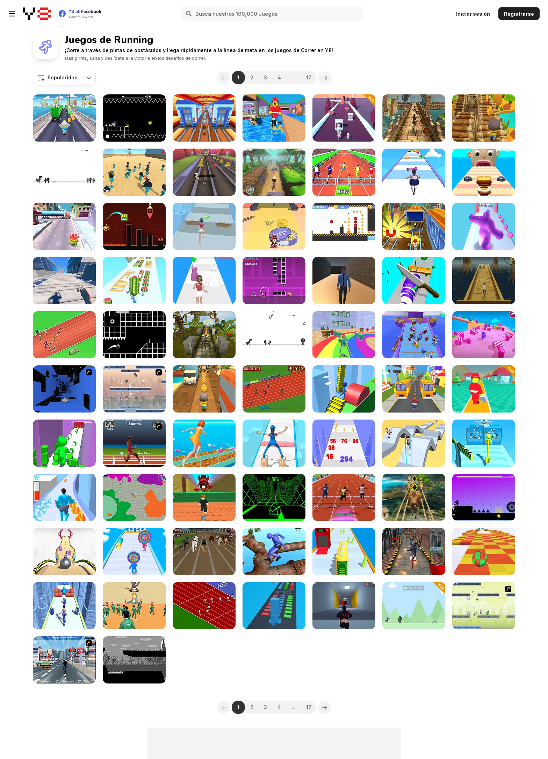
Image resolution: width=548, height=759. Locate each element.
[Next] (324, 77)
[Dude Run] (274, 172)
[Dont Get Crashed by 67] (204, 497)
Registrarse (519, 14)
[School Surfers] (413, 389)
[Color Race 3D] (64, 443)
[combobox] (64, 77)
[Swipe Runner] (413, 443)
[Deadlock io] (134, 497)
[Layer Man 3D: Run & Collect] (134, 551)
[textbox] (64, 77)
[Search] (189, 13)
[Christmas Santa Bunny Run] (413, 551)
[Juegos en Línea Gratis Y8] (36, 13)
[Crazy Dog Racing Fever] (204, 551)
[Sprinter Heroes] (64, 334)
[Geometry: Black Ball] (134, 118)
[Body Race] (413, 172)
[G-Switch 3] (483, 605)
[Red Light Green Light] (134, 605)
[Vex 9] (343, 226)
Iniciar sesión (473, 14)
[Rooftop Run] (64, 280)
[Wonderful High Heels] (64, 605)
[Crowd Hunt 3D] (343, 118)
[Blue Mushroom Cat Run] (64, 118)
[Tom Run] (204, 389)
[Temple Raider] (413, 118)
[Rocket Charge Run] (343, 551)
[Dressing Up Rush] (204, 280)
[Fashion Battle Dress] (204, 443)
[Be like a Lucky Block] (483, 389)
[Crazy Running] (64, 659)
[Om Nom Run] (64, 226)
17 (308, 77)
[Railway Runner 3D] (204, 118)
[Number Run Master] (343, 443)
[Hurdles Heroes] (343, 172)
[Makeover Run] (204, 226)
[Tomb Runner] (413, 497)
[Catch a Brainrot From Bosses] (274, 118)
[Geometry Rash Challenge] (274, 280)
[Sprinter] (204, 605)
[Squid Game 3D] (134, 172)
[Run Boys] (413, 334)
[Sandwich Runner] (483, 172)
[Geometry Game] (134, 226)
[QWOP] (134, 443)
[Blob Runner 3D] (483, 226)
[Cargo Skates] (274, 443)
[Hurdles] (343, 497)
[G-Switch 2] (134, 389)
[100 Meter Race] (274, 389)
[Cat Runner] (483, 118)
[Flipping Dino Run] (274, 334)
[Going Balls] (64, 551)
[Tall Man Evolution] (483, 443)
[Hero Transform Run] (64, 497)
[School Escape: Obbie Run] (343, 280)
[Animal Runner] (204, 172)
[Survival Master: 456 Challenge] (343, 334)
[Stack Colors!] (274, 605)
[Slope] (274, 497)
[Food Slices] (413, 280)
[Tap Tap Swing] (134, 334)
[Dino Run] (64, 172)
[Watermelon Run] (134, 280)
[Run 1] (64, 389)
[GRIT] (134, 659)
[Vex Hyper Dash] (483, 497)
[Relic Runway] (204, 334)
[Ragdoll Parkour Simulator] (274, 551)
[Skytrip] (483, 551)
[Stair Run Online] (343, 389)
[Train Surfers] (413, 226)
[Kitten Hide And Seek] (274, 226)
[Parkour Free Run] (343, 605)
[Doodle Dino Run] (413, 605)
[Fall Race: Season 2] (483, 334)
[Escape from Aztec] (483, 280)
